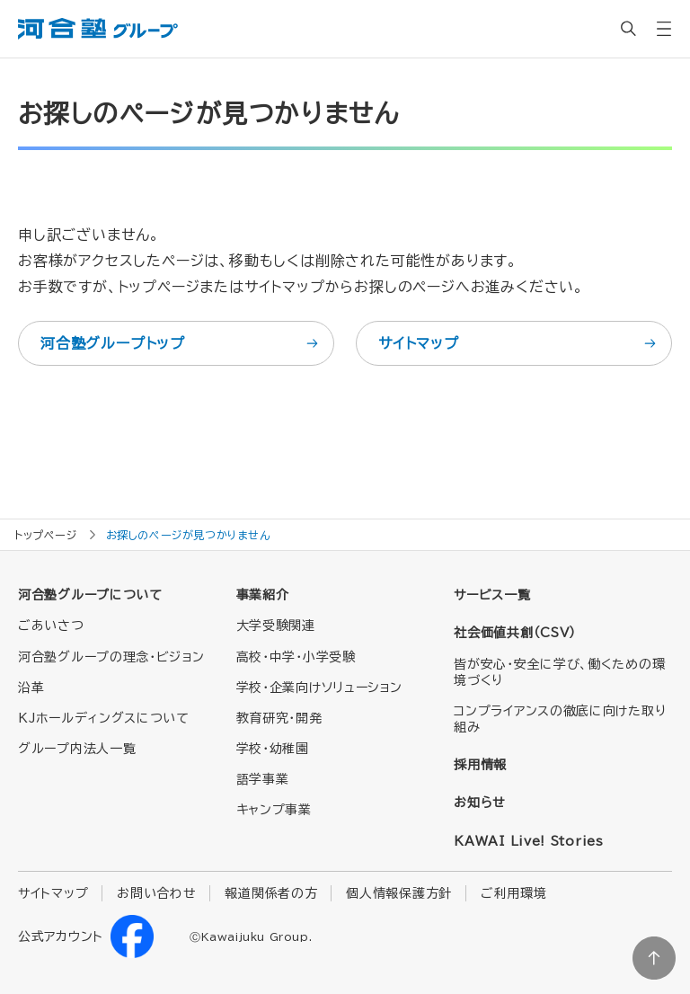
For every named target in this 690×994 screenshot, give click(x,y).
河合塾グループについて (90, 595)
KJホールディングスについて (104, 718)
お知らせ (480, 802)
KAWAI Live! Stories (528, 841)
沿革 (31, 687)
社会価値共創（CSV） (515, 632)
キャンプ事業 (274, 809)
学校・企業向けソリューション (319, 687)
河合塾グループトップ (180, 343)
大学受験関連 (275, 625)
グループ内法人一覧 (77, 748)
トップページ (45, 534)
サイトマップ (518, 343)
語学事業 (262, 779)
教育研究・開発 (279, 718)
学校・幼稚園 (272, 748)
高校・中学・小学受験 (296, 657)
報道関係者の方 (271, 893)
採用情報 (480, 765)
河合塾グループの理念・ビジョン (111, 657)
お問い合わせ (156, 893)
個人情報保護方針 (399, 893)
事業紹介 (262, 595)
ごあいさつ (51, 625)
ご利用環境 (514, 893)
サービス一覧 (492, 595)
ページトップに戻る (654, 958)
